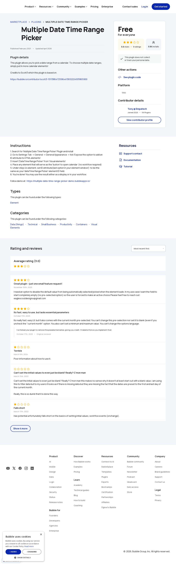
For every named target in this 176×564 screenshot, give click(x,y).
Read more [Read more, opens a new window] (29, 546)
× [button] (41, 535)
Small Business (48, 224)
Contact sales (130, 6)
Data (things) (17, 224)
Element (14, 202)
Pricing (94, 6)
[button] (23, 557)
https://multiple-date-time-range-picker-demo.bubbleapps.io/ (58, 181)
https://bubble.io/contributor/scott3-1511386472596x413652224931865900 (48, 79)
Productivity (66, 224)
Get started (160, 6)
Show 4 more (20, 428)
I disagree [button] (32, 552)
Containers (81, 224)
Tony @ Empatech (137, 108)
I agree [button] (13, 552)
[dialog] (23, 546)
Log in (144, 6)
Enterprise (107, 6)
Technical (32, 224)
